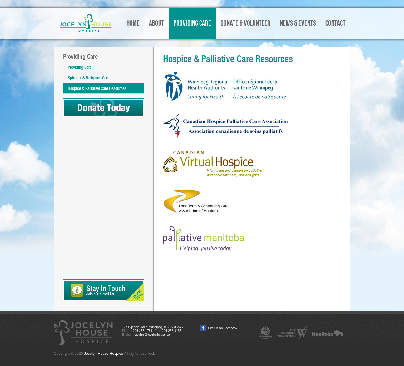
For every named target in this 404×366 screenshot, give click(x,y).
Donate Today (103, 107)
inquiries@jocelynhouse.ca (151, 334)
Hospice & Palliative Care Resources (97, 88)
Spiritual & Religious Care (88, 77)
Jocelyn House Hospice (85, 23)
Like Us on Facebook (222, 328)
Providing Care (79, 67)
